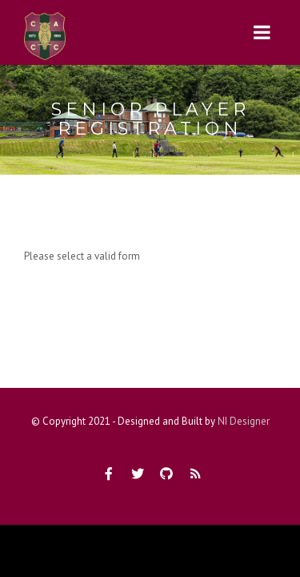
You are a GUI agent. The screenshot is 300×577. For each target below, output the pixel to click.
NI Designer (244, 421)
